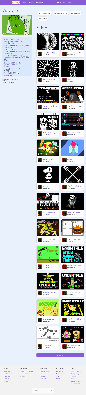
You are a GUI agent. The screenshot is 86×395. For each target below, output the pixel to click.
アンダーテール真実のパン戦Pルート (75, 345)
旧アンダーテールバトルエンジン (50, 212)
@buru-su (8, 75)
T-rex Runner (47, 346)
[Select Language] (43, 390)
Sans (69, 79)
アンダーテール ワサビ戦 (75, 292)
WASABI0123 (46, 55)
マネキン (45, 186)
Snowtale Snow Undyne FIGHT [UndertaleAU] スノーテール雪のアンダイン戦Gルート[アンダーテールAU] (75, 266)
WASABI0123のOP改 (49, 319)
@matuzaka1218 (16, 42)
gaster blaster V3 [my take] (50, 53)
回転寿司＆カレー (48, 159)
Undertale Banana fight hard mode (50, 292)
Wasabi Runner (48, 266)
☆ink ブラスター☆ (73, 212)
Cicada (69, 159)
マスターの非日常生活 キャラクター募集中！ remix (75, 239)
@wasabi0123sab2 (11, 65)
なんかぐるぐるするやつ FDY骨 (50, 79)
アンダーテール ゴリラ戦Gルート (75, 106)
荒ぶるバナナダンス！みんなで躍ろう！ (50, 239)
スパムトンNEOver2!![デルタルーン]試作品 (75, 133)
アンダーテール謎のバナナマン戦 (75, 319)
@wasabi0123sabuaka (12, 63)
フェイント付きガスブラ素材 (75, 186)
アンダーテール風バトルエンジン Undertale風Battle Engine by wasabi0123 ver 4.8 (50, 106)
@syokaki (8, 73)
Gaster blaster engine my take (50, 133)
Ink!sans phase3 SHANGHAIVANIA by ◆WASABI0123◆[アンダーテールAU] (75, 53)
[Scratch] (16, 2)
